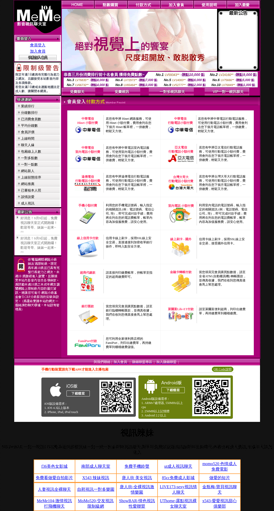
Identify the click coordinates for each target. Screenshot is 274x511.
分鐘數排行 (29, 113)
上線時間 (27, 138)
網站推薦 (27, 184)
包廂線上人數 (31, 151)
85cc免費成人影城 (178, 477)
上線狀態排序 (31, 177)
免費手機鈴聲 (136, 466)
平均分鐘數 (29, 125)
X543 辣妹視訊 (95, 477)
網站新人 (27, 171)
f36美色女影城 (54, 466)
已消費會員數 (31, 119)
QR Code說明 (223, 369)
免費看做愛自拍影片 (54, 477)
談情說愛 (27, 197)
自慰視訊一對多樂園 (95, 489)
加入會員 (38, 51)
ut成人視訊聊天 (178, 466)
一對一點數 (29, 164)
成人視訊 (27, 203)
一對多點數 (29, 158)
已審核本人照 (31, 190)
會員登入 (38, 45)
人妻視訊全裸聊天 (54, 489)
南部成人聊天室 (95, 466)
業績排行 (27, 106)
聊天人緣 (27, 145)
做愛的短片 (219, 477)
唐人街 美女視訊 (137, 477)
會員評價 (27, 132)
